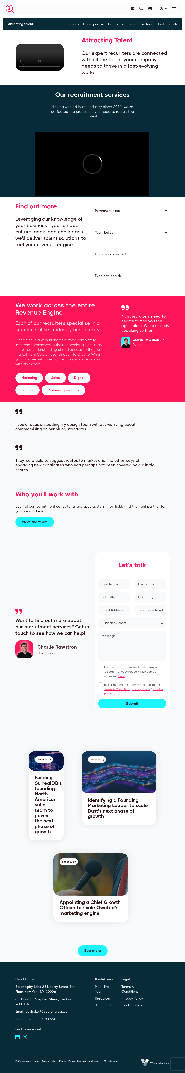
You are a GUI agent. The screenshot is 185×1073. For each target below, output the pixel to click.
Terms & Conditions (117, 689)
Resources (103, 998)
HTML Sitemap (109, 1060)
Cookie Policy (132, 1005)
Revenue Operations (63, 390)
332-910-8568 (44, 1019)
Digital (79, 378)
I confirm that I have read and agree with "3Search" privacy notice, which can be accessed (132, 671)
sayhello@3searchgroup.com (48, 1011)
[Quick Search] (141, 9)
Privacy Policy (141, 689)
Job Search (103, 1005)
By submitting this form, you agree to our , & (133, 689)
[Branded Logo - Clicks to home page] (10, 9)
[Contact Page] (132, 9)
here (121, 676)
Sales (55, 378)
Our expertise (93, 24)
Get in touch (167, 24)
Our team (146, 24)
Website (155, 1063)
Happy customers (121, 24)
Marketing (29, 378)
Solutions (72, 24)
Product (27, 390)
